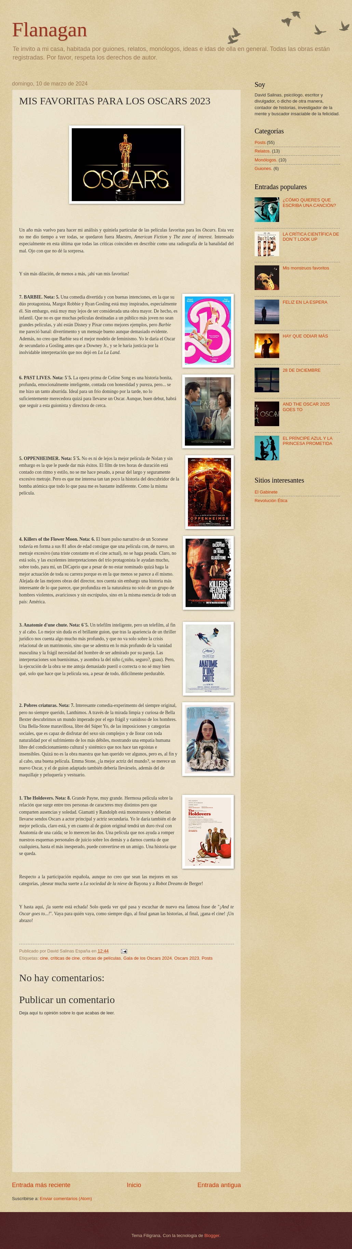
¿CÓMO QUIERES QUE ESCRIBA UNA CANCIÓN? (309, 202)
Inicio (134, 1185)
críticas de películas (101, 958)
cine (44, 958)
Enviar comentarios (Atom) (66, 1198)
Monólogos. (266, 159)
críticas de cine (65, 958)
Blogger (211, 1235)
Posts (207, 958)
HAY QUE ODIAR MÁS (305, 336)
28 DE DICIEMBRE (302, 370)
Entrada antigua (219, 1185)
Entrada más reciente (41, 1185)
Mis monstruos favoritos (306, 268)
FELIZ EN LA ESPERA (305, 302)
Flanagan (49, 29)
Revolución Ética (271, 500)
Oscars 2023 (186, 958)
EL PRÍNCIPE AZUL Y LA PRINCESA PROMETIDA (307, 441)
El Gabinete (266, 492)
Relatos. (263, 151)
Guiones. (263, 168)
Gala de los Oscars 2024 (147, 958)
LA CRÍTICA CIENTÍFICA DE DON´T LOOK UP (311, 237)
